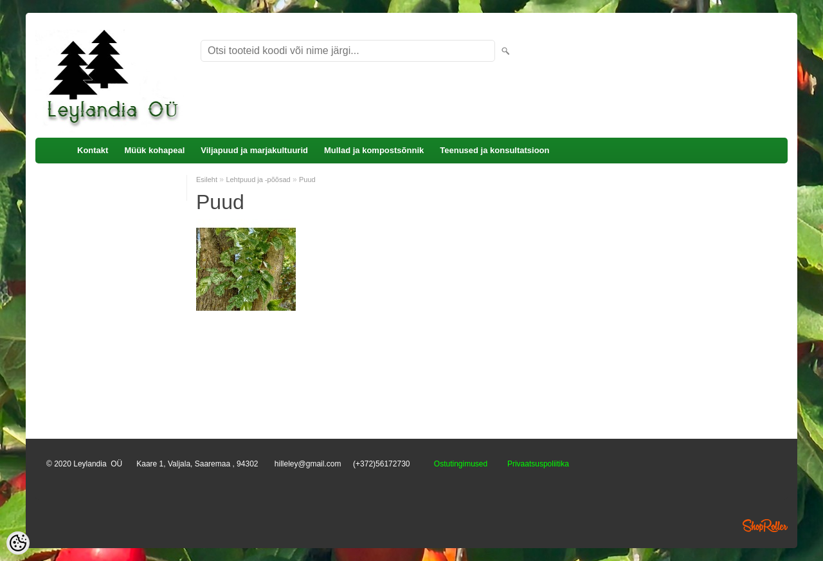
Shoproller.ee (765, 525)
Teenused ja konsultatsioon (494, 150)
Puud (307, 179)
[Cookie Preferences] (18, 543)
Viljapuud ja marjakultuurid (254, 150)
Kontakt (92, 150)
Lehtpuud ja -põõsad (258, 179)
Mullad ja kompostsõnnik (374, 150)
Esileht (206, 179)
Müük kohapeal (154, 150)
